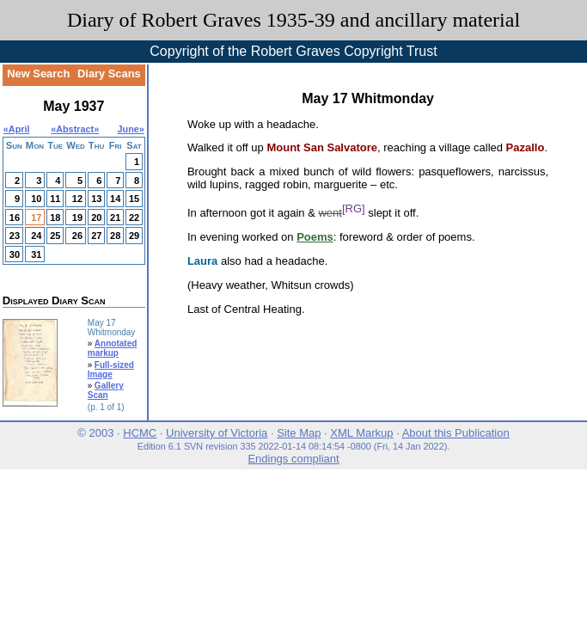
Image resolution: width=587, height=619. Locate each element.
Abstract (75, 129)
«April (16, 129)
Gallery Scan (106, 390)
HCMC (139, 432)
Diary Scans (109, 73)
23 (14, 235)
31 (36, 254)
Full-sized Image (111, 369)
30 (14, 254)
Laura (202, 260)
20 (96, 217)
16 (14, 217)
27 (96, 235)
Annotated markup (113, 348)
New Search (38, 73)
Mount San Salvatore (321, 147)
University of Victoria (216, 432)
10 (36, 198)
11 (55, 198)
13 (96, 198)
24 (36, 235)
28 (115, 235)
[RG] (353, 208)
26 (77, 235)
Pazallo (525, 147)
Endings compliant (293, 458)
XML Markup (361, 432)
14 (115, 198)
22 (134, 217)
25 (55, 235)
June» (131, 129)
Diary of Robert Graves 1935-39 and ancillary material (293, 20)
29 (134, 235)
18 (55, 217)
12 (77, 198)
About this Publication (456, 432)
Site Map (299, 432)
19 (77, 217)
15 (134, 198)
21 (115, 217)
